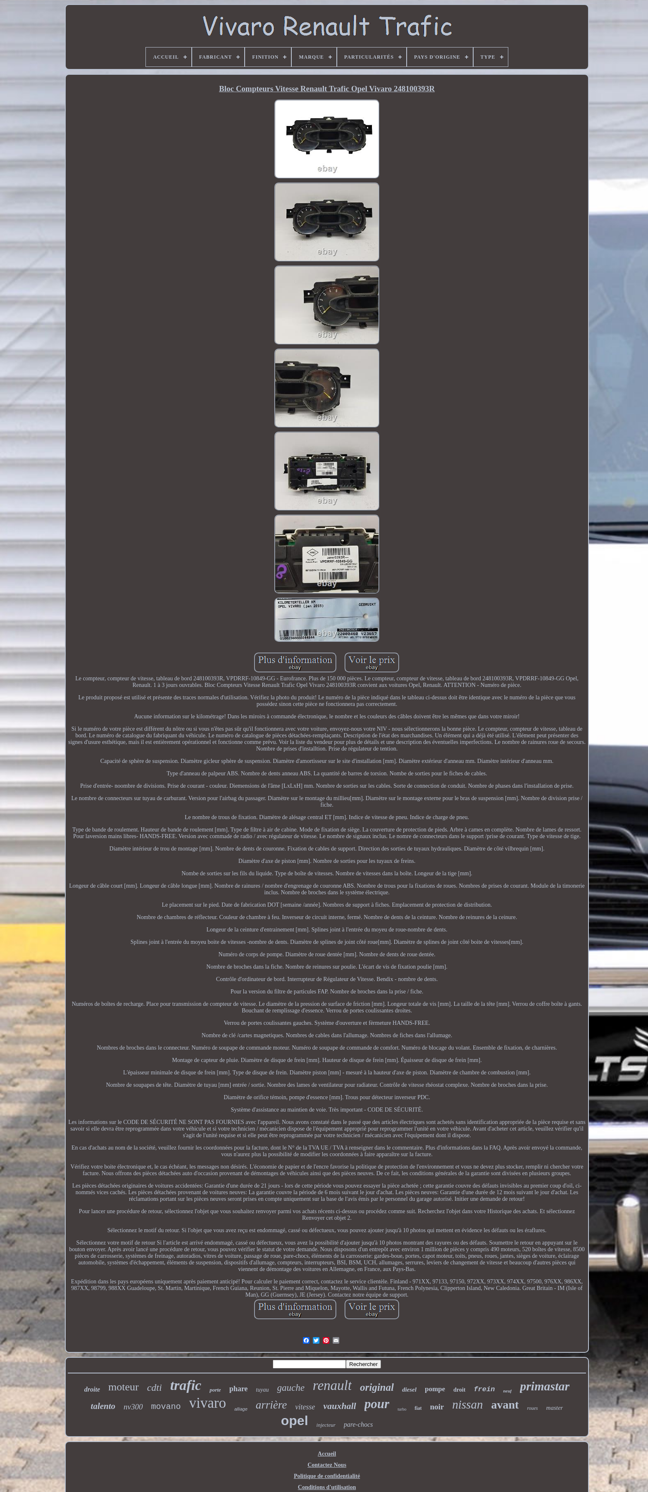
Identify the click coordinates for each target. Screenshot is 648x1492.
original (377, 1387)
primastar (544, 1386)
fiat (418, 1408)
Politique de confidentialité (327, 1476)
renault (332, 1385)
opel (294, 1420)
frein (484, 1389)
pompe (435, 1389)
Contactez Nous (326, 1465)
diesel (409, 1389)
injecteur (326, 1425)
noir (437, 1406)
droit (459, 1390)
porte (215, 1390)
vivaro (207, 1403)
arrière (271, 1405)
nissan (467, 1404)
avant (505, 1404)
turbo (402, 1409)
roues (532, 1408)
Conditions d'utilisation (327, 1487)
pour (376, 1404)
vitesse (305, 1407)
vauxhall (339, 1406)
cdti (154, 1387)
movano (166, 1406)
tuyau (262, 1390)
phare (238, 1389)
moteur (123, 1387)
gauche (290, 1388)
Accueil (327, 1454)
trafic (186, 1385)
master (554, 1407)
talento (103, 1406)
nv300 (133, 1406)
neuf (507, 1390)
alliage (241, 1408)
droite (92, 1389)
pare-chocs (358, 1424)
